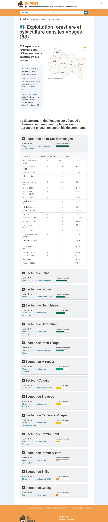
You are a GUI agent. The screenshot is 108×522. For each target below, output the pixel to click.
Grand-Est (50, 19)
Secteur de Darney (37, 265)
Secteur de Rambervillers (41, 429)
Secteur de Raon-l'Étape (41, 319)
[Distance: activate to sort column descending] (75, 156)
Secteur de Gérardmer (39, 300)
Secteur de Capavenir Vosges (44, 391)
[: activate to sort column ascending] (83, 156)
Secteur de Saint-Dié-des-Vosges (47, 139)
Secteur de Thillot (36, 448)
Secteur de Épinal (36, 249)
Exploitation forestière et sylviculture (34, 19)
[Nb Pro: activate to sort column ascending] (54, 156)
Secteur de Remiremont (40, 410)
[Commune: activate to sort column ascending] (36, 156)
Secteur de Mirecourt (39, 338)
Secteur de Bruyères (38, 373)
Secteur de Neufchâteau (41, 281)
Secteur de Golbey (36, 464)
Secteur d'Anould (35, 356)
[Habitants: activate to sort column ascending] (64, 156)
